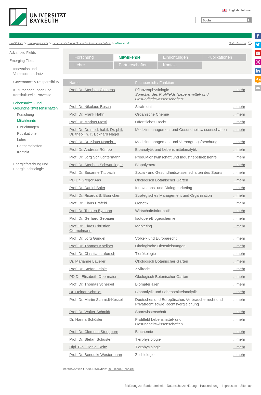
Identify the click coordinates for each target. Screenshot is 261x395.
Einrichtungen (28, 127)
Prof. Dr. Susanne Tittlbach (92, 172)
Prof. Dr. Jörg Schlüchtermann (95, 157)
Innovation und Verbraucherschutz (28, 71)
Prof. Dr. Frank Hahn (87, 114)
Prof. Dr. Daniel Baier (87, 188)
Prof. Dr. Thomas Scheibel (91, 284)
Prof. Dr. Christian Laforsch (92, 253)
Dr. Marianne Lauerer (87, 261)
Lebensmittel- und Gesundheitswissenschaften (81, 43)
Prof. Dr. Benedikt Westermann (95, 354)
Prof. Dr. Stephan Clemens (92, 90)
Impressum (229, 386)
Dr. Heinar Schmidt (85, 292)
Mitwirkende (122, 43)
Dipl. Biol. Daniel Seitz (88, 347)
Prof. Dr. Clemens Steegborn (93, 331)
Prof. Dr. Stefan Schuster (90, 339)
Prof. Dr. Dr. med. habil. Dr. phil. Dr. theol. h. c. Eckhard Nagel (96, 131)
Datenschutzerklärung (182, 386)
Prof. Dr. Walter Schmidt (89, 312)
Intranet (246, 10)
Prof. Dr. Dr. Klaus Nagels (92, 142)
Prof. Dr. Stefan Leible (88, 269)
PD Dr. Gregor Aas (85, 180)
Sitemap (246, 386)
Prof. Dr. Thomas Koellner (91, 246)
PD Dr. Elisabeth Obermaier (94, 276)
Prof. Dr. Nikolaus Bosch (90, 106)
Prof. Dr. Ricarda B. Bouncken (94, 195)
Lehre (21, 140)
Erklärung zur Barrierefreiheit (143, 386)
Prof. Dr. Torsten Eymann (90, 210)
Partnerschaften (29, 146)
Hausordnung (209, 386)
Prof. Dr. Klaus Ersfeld (88, 203)
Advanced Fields (22, 53)
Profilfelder (16, 43)
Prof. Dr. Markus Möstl (88, 122)
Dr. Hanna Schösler (85, 319)
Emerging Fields (38, 43)
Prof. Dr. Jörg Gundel (87, 238)
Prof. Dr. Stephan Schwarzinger (96, 165)
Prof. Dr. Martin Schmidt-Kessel (96, 299)
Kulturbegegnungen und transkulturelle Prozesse (32, 92)
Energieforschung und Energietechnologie (30, 166)
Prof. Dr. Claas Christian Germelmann (89, 228)
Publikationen (27, 133)
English (234, 10)
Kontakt (23, 152)
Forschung (25, 115)
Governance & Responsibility (36, 82)
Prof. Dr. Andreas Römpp (90, 149)
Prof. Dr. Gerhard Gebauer (91, 218)
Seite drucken (237, 43)
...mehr (239, 90)
